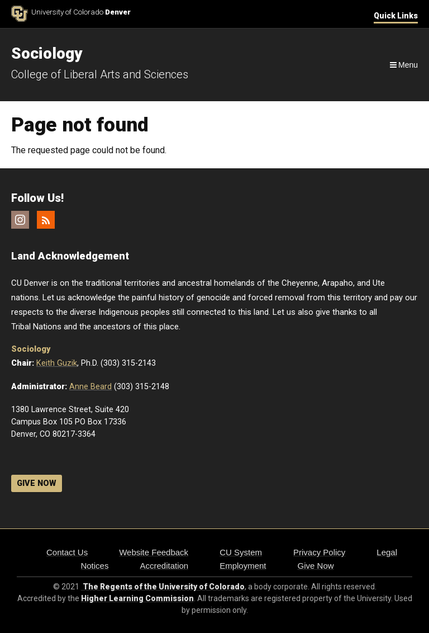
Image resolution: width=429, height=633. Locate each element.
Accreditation (164, 565)
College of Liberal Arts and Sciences (99, 74)
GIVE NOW (36, 483)
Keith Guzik (56, 363)
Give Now (316, 565)
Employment (243, 565)
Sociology (30, 349)
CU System (241, 552)
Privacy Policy (319, 552)
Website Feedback (153, 552)
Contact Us (67, 552)
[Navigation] (403, 64)
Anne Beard (90, 386)
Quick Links (396, 15)
